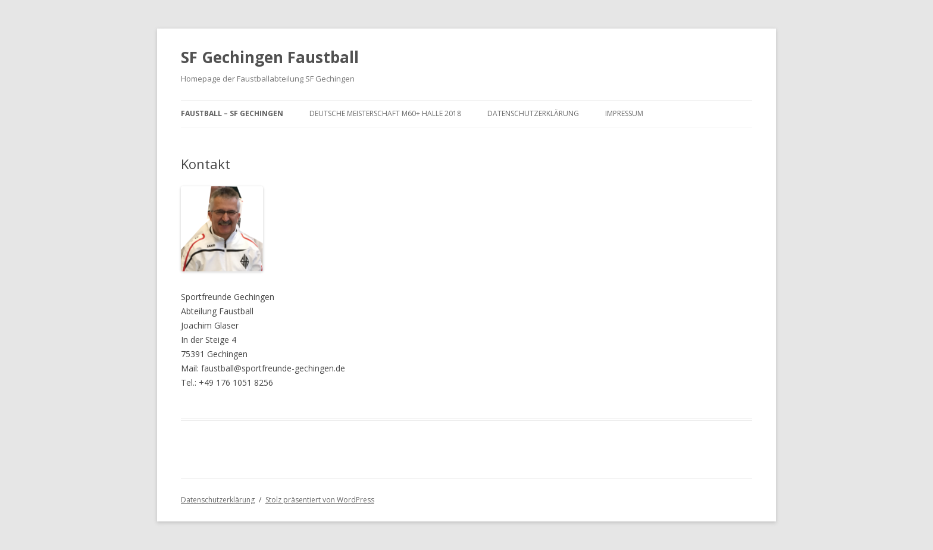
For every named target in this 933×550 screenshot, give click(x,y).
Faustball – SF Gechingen (232, 113)
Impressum (624, 113)
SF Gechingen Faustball (270, 57)
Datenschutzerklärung (533, 113)
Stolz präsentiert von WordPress (319, 500)
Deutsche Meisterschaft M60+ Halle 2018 (385, 113)
